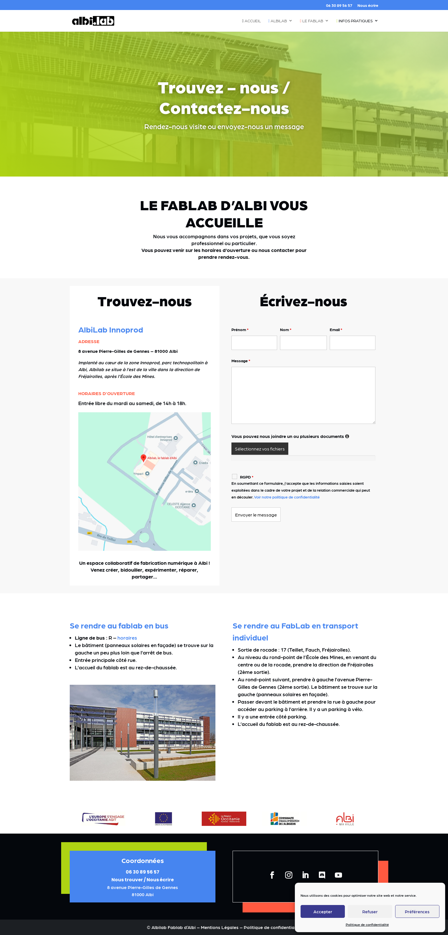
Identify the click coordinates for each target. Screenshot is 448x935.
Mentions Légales (220, 927)
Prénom (240, 329)
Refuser (370, 911)
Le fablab (311, 21)
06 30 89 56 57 (339, 5)
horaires (127, 637)
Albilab (277, 21)
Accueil (251, 21)
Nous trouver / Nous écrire (142, 879)
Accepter (322, 911)
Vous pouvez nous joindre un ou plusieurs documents (290, 436)
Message (240, 360)
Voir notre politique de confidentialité (287, 496)
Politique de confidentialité (367, 924)
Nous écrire (367, 5)
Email (336, 329)
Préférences (417, 911)
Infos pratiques (354, 21)
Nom (285, 329)
